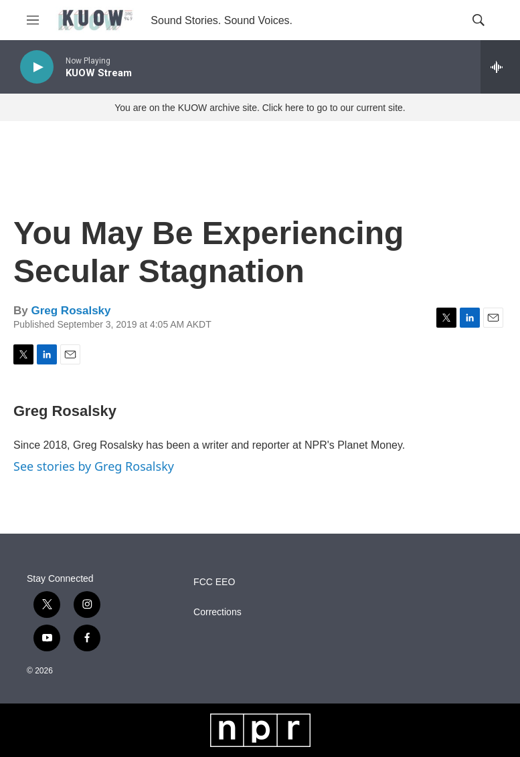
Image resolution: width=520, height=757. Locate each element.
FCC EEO (214, 582)
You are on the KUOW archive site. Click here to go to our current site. (259, 107)
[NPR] (260, 730)
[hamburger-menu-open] (33, 20)
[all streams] (500, 67)
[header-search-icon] (478, 20)
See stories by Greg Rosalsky (93, 466)
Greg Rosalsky (70, 310)
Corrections (217, 612)
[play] (37, 67)
